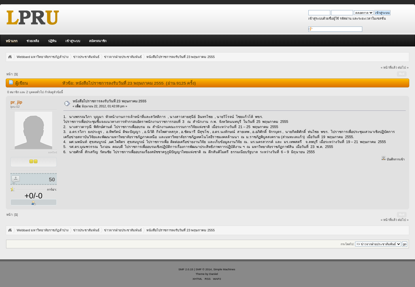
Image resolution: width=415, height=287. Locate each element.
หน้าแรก (12, 41)
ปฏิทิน (52, 41)
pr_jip (16, 102)
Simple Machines (224, 269)
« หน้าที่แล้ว (389, 67)
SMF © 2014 (204, 269)
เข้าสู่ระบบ (72, 41)
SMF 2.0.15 (185, 269)
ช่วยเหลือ (33, 41)
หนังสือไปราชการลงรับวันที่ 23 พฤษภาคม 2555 (109, 101)
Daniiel (213, 273)
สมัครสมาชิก (98, 41)
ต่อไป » (403, 67)
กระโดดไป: (347, 244)
